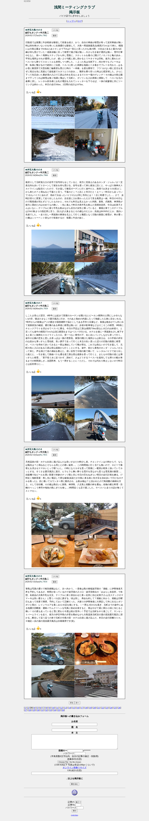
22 (103, 708)
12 (61, 708)
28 (30, 710)
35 (59, 710)
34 (55, 710)
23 (107, 708)
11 (57, 708)
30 (38, 710)
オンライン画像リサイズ (74, 770)
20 (94, 708)
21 (98, 708)
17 (82, 708)
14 (70, 708)
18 (86, 708)
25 (115, 708)
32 (46, 710)
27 (26, 710)
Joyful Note (74, 818)
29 (34, 710)
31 (42, 710)
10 (53, 708)
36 (63, 710)
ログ (80, 21)
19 (90, 708)
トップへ (71, 21)
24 (111, 708)
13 (65, 708)
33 (50, 710)
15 (74, 708)
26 (119, 708)
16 (78, 708)
